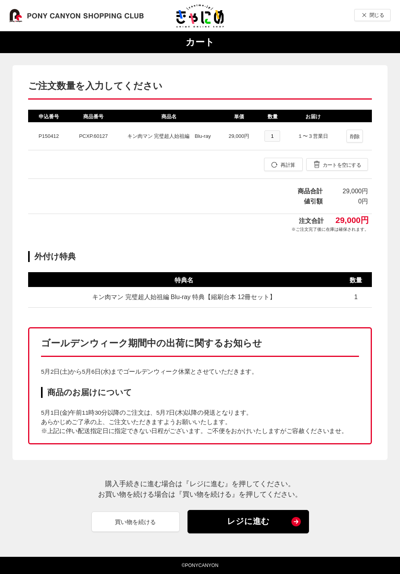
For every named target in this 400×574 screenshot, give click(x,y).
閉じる (377, 15)
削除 (355, 136)
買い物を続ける (135, 522)
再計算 (287, 165)
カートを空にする (342, 165)
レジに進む (248, 521)
